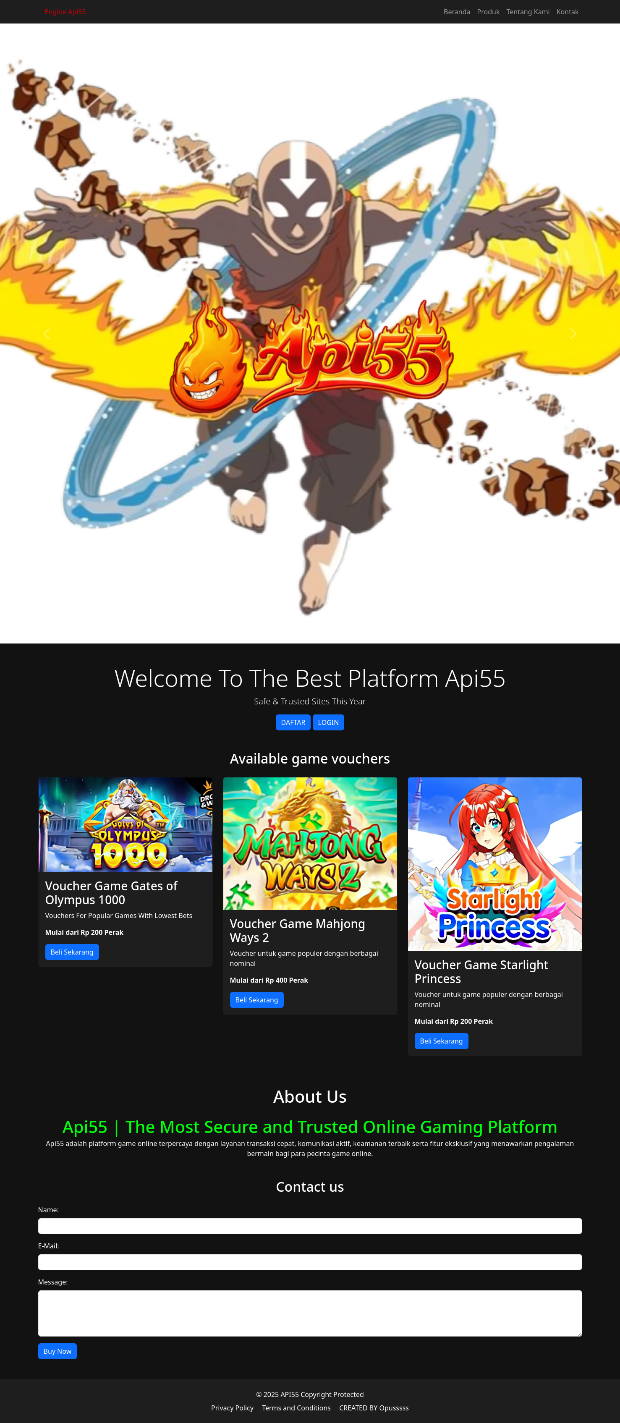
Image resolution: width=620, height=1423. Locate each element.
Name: (48, 1209)
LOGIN (328, 722)
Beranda (457, 11)
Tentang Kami (527, 11)
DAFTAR (293, 722)
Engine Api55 (65, 11)
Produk (488, 11)
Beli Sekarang (72, 952)
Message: (53, 1282)
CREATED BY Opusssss (374, 1408)
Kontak (568, 11)
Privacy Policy (232, 1408)
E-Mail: (48, 1245)
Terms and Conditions (296, 1408)
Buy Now (58, 1351)
